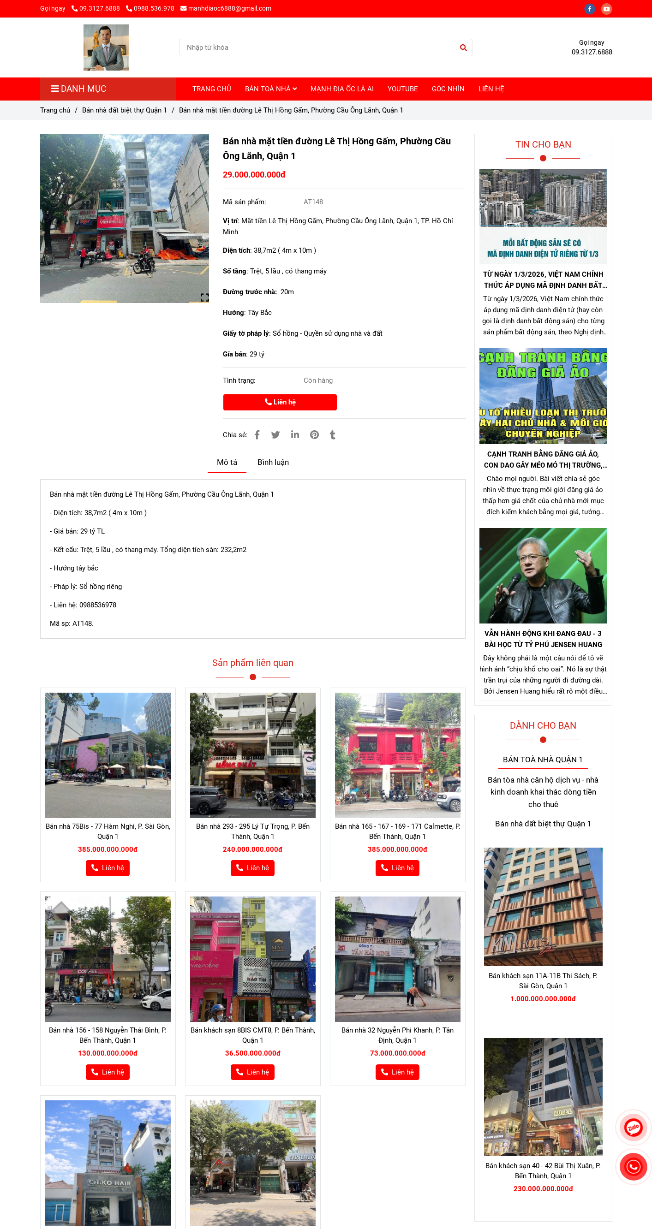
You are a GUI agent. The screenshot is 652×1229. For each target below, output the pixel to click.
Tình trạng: (240, 380)
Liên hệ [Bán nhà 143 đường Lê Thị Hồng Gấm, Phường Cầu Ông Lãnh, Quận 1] (280, 402)
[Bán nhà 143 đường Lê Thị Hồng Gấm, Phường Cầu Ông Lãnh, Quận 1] (124, 218)
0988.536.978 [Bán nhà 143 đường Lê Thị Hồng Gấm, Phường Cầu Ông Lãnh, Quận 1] (150, 8)
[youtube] (609, 8)
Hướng (233, 313)
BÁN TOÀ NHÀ (271, 89)
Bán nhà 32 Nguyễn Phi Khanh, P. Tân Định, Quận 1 (397, 1035)
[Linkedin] (295, 435)
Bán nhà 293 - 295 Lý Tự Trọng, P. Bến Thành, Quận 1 (253, 831)
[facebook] (592, 8)
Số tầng (234, 271)
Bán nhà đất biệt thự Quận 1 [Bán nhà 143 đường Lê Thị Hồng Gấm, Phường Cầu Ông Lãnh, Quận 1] (124, 110)
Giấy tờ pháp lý (246, 333)
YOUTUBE (403, 89)
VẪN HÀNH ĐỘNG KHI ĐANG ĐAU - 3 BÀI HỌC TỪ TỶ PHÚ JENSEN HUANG (543, 639)
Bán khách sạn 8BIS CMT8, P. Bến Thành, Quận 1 (253, 1035)
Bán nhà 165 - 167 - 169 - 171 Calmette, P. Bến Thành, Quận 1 (398, 831)
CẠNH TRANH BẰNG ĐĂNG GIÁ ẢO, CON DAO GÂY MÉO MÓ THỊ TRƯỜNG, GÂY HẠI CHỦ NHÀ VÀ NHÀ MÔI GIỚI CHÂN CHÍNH (543, 460)
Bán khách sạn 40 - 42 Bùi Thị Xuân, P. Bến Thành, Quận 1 (543, 1171)
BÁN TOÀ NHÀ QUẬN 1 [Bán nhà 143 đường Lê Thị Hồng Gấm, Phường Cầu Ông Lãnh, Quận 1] (543, 759)
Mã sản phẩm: (245, 202)
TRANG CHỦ (211, 89)
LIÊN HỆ (491, 89)
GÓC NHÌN (448, 89)
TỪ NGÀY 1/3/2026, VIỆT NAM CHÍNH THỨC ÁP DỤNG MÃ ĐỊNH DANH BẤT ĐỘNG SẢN (543, 280)
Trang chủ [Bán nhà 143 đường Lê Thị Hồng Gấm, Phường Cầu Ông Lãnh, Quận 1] (55, 110)
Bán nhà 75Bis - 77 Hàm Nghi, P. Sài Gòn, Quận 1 (108, 831)
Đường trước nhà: (252, 292)
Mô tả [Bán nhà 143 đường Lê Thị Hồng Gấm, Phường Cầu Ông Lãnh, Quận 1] (227, 462)
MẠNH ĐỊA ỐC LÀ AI (342, 89)
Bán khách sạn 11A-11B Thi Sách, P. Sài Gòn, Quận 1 (543, 981)
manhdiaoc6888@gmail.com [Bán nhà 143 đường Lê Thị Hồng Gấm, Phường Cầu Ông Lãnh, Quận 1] (225, 8)
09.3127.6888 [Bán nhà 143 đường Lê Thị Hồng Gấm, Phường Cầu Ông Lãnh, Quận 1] (96, 8)
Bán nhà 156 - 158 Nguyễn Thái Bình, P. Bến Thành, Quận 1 (108, 1035)
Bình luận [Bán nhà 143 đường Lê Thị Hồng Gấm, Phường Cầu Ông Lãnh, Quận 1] (273, 462)
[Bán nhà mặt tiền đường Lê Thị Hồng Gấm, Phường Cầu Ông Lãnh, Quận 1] (106, 47)
